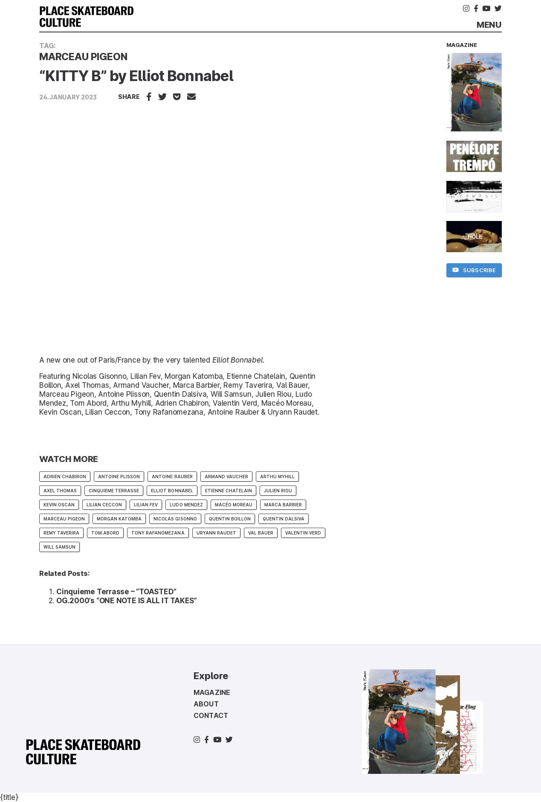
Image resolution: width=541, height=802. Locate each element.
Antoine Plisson (119, 476)
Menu (489, 25)
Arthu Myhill (277, 476)
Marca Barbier (283, 504)
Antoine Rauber (172, 476)
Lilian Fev (146, 504)
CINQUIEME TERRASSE (114, 490)
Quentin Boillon (230, 518)
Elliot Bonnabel (237, 360)
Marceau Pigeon (64, 518)
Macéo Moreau (233, 504)
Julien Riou (278, 490)
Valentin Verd (303, 532)
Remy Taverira (61, 532)
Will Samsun (59, 546)
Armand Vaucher (226, 476)
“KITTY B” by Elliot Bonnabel (136, 75)
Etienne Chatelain (228, 490)
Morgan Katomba (119, 518)
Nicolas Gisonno (175, 518)
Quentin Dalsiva (283, 518)
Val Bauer (260, 532)
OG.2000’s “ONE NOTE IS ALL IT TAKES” (126, 600)
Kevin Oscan (59, 504)
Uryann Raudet (216, 532)
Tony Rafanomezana (157, 532)
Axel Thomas (60, 490)
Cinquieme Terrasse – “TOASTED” (116, 591)
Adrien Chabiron (64, 476)
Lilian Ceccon (104, 504)
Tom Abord (105, 532)
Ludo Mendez (186, 504)
